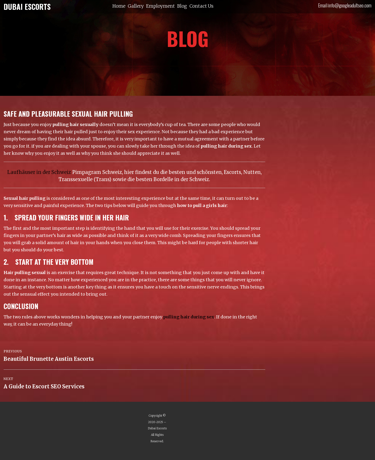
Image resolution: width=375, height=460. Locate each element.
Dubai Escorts (157, 428)
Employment (160, 6)
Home (118, 6)
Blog (182, 6)
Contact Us (201, 6)
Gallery (136, 6)
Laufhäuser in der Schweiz (39, 172)
